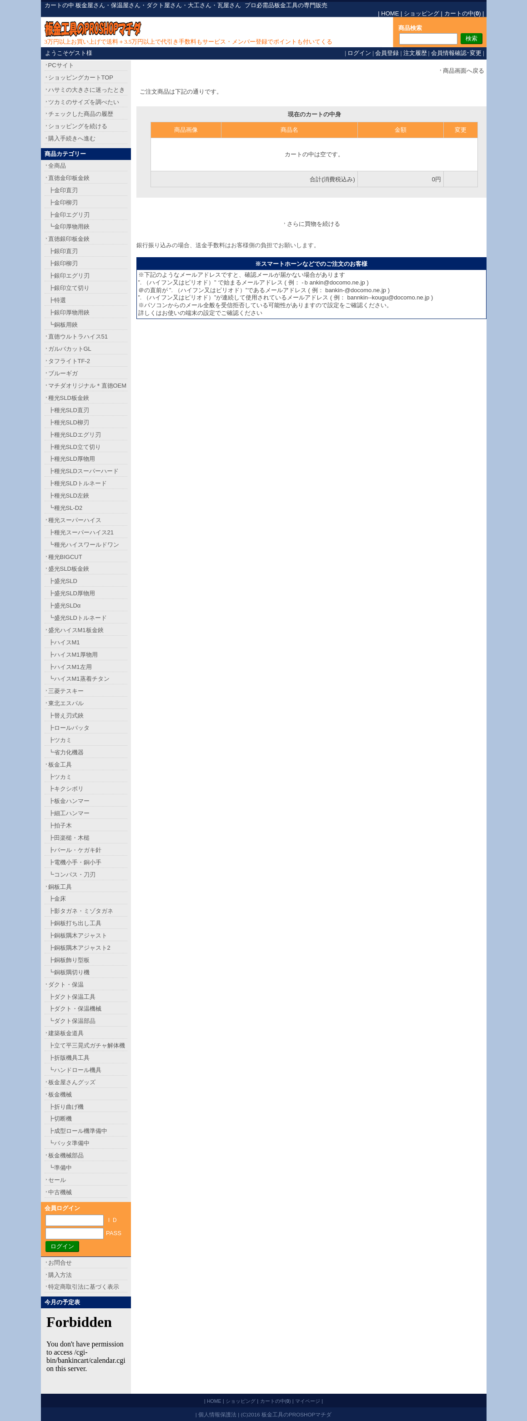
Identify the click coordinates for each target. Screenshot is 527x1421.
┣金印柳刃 (63, 202)
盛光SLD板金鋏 (68, 568)
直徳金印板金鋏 (69, 178)
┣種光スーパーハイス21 (81, 532)
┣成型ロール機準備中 (77, 1130)
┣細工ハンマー (69, 813)
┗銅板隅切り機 (69, 972)
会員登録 (387, 53)
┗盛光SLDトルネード (77, 617)
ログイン (359, 53)
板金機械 (60, 1094)
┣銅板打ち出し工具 (74, 923)
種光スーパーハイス (74, 520)
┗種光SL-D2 (65, 507)
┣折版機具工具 (69, 1057)
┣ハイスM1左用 (70, 666)
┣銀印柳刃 (63, 263)
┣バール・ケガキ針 (74, 850)
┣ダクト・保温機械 (74, 1008)
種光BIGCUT (65, 556)
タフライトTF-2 (69, 361)
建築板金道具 (66, 1033)
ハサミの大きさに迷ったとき (86, 89)
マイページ (307, 1401)
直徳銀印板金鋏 (69, 238)
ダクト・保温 (66, 984)
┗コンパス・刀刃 (71, 874)
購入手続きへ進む (71, 138)
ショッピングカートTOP (81, 77)
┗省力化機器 (66, 752)
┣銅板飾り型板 (69, 960)
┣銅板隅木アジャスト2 (79, 947)
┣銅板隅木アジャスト (77, 935)
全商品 (57, 165)
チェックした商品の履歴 (80, 113)
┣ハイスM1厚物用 (73, 654)
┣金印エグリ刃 (69, 214)
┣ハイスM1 (64, 642)
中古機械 (60, 1192)
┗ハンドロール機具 (74, 1070)
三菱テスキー (66, 691)
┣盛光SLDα (64, 605)
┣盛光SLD (62, 581)
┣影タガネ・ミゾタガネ (80, 910)
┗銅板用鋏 (63, 324)
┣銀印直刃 (63, 251)
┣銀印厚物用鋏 (69, 312)
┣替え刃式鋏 (66, 715)
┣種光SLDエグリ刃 (74, 434)
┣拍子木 (60, 825)
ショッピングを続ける (77, 126)
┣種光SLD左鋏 (68, 495)
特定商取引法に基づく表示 (83, 1286)
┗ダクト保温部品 (71, 1020)
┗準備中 (60, 1167)
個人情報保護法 (217, 1414)
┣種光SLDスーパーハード (83, 471)
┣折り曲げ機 (66, 1106)
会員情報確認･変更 (456, 53)
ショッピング (421, 13)
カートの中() (462, 13)
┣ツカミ (60, 740)
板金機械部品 (66, 1155)
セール (57, 1180)
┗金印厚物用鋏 (69, 226)
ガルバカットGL (69, 348)
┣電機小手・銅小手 (74, 862)
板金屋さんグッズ (71, 1082)
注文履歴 (415, 53)
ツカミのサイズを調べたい (83, 102)
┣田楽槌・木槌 (69, 837)
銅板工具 (60, 886)
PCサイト (61, 65)
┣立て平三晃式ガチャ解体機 (86, 1045)
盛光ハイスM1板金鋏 (76, 630)
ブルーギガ (63, 373)
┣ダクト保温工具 (71, 996)
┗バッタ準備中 (69, 1143)
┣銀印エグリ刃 (69, 275)
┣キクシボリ (66, 788)
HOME (390, 13)
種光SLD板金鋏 (68, 397)
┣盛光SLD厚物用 (71, 593)
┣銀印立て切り (69, 287)
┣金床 (57, 898)
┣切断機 (60, 1118)
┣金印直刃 (63, 190)
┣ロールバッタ (69, 727)
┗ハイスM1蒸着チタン (79, 678)
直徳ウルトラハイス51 (78, 336)
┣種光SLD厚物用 (71, 458)
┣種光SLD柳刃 (68, 422)
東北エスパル (66, 703)
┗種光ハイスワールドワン (83, 544)
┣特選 (57, 300)
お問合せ (60, 1262)
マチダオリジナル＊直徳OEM (87, 385)
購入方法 (60, 1274)
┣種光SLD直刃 (68, 410)
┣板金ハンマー (69, 801)
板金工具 (60, 764)
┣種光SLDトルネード (77, 483)
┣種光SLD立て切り (74, 447)
